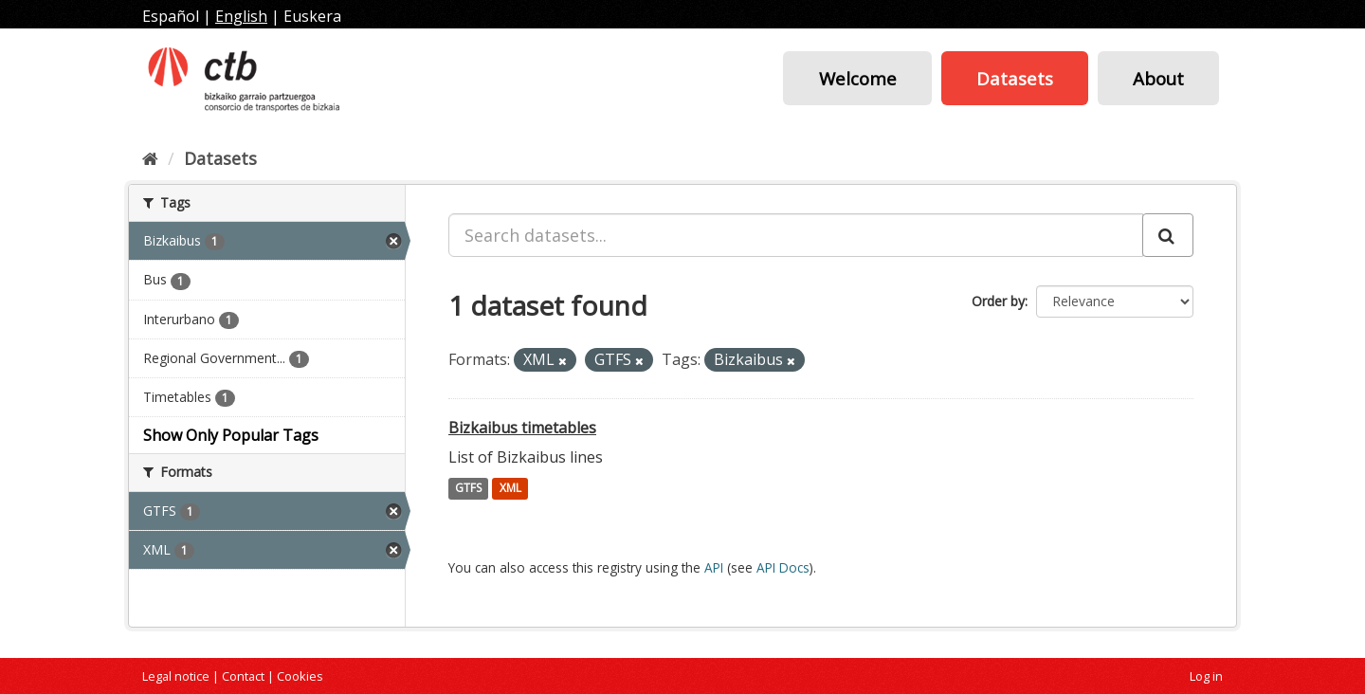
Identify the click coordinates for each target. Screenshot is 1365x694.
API (713, 567)
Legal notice (175, 676)
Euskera (312, 16)
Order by (998, 301)
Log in (1206, 676)
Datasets (1014, 78)
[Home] (150, 158)
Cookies (300, 676)
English (241, 16)
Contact (243, 676)
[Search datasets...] (795, 235)
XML (510, 489)
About (1158, 78)
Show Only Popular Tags (230, 435)
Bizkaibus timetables (522, 427)
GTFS (468, 489)
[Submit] (1167, 235)
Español (170, 16)
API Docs (783, 567)
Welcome (858, 78)
